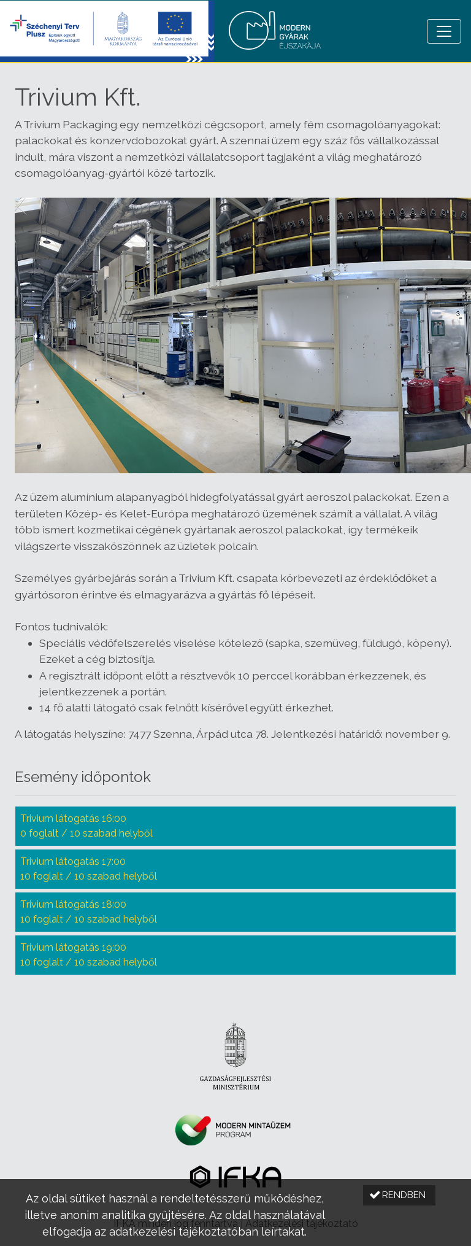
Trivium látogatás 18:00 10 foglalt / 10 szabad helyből (88, 912)
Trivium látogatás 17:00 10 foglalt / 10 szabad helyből (88, 869)
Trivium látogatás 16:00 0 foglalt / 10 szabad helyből (86, 826)
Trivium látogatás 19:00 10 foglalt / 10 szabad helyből (88, 955)
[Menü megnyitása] (444, 31)
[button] (399, 1195)
